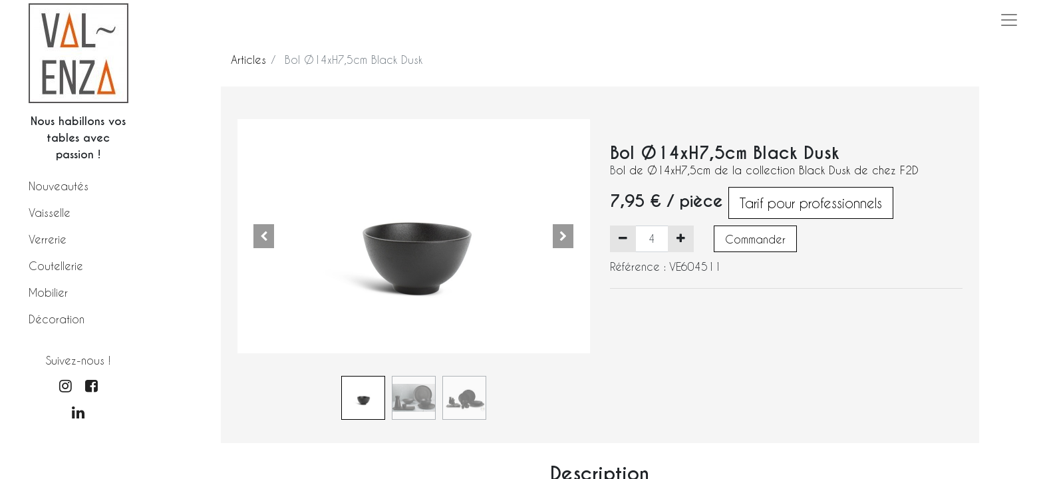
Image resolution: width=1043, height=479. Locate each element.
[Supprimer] (623, 239)
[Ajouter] (681, 239)
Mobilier (48, 292)
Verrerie (48, 239)
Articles (248, 59)
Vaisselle (50, 212)
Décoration (56, 319)
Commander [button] (755, 239)
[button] (264, 236)
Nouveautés (58, 186)
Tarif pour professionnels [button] (811, 203)
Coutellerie (56, 265)
